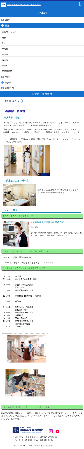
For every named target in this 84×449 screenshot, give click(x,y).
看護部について (9, 32)
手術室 (5, 49)
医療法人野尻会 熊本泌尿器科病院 (24, 4)
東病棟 (5, 54)
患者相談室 (7, 71)
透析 (4, 38)
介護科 (5, 65)
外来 (4, 43)
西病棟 (5, 60)
